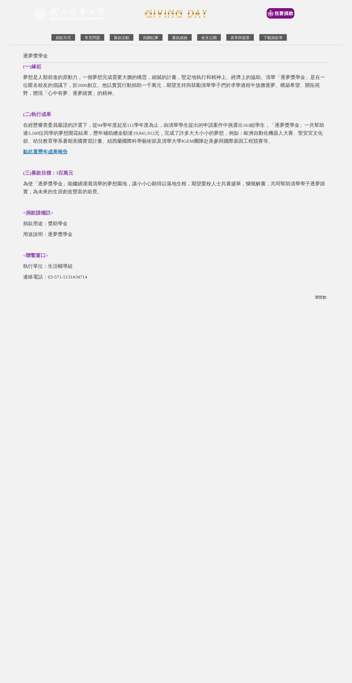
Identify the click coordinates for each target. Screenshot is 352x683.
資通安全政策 (224, 595)
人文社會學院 (265, 530)
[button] (30, 514)
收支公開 (209, 37)
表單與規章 (240, 37)
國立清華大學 (180, 585)
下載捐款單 (273, 37)
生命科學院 (186, 530)
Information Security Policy (262, 596)
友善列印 (35, 437)
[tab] (171, 542)
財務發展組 (80, 595)
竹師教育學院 (112, 530)
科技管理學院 (35, 530)
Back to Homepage (144, 586)
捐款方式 (63, 37)
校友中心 (166, 595)
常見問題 (92, 37)
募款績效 (180, 37)
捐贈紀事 (150, 37)
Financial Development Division (121, 596)
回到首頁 (117, 585)
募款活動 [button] (121, 37)
